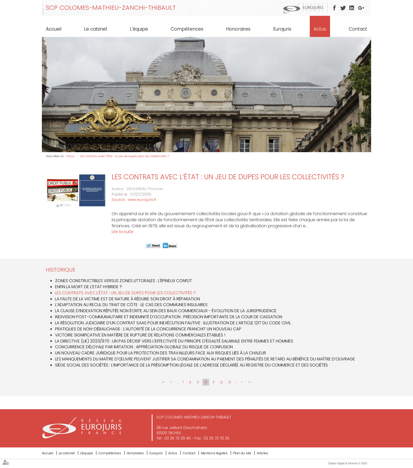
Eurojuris (282, 29)
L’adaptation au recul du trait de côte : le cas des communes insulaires (131, 305)
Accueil (53, 29)
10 (205, 382)
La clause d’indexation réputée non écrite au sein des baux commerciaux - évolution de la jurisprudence (166, 311)
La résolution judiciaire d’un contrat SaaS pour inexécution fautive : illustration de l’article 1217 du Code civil (173, 323)
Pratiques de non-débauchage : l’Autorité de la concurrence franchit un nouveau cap (148, 329)
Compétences (187, 29)
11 (213, 382)
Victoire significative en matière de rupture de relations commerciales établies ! (140, 335)
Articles (262, 453)
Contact (358, 29)
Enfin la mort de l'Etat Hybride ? (88, 287)
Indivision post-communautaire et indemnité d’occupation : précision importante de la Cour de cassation (168, 317)
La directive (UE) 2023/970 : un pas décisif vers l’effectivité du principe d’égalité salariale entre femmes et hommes (174, 341)
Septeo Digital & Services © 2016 (347, 463)
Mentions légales (214, 453)
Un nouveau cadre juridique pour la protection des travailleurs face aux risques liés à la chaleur (160, 353)
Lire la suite (123, 232)
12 (221, 382)
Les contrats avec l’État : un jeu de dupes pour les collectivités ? (124, 156)
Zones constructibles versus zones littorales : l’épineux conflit (123, 281)
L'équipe (139, 29)
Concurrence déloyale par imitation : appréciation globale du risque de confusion (144, 347)
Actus (320, 29)
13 (229, 382)
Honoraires (238, 29)
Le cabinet (95, 29)
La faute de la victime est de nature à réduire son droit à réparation (127, 299)
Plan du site (242, 453)
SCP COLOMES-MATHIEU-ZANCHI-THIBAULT (111, 7)
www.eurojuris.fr (142, 199)
